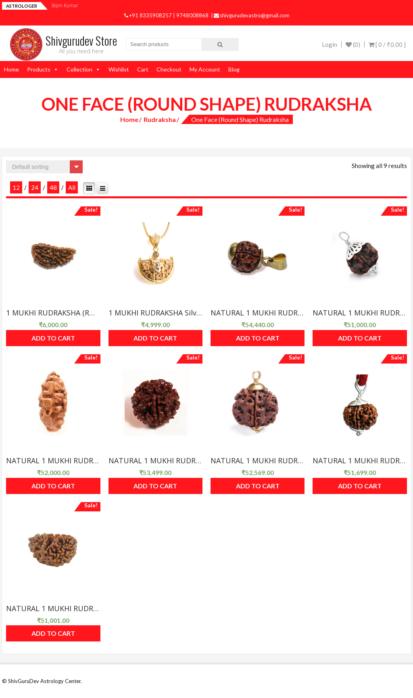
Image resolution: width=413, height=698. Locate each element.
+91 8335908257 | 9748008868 (167, 15)
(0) (353, 44)
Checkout (168, 69)
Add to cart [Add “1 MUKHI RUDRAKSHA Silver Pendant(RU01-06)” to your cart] (155, 338)
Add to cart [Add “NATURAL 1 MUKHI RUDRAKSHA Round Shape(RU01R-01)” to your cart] (360, 338)
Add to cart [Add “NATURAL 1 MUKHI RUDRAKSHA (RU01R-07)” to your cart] (258, 338)
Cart (142, 69)
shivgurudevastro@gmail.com (252, 15)
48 (53, 187)
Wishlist (118, 69)
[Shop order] (44, 166)
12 (16, 187)
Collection (79, 69)
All (71, 187)
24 (34, 187)
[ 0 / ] (387, 44)
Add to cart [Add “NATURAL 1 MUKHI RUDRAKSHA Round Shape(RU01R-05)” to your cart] (360, 486)
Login (329, 44)
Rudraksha (160, 119)
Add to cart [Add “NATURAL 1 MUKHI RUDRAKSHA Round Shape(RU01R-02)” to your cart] (53, 486)
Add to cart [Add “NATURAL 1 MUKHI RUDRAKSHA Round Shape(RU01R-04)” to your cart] (258, 486)
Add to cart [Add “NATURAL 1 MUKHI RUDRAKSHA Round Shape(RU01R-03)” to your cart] (155, 486)
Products (38, 69)
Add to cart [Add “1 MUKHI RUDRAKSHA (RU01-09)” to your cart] (53, 338)
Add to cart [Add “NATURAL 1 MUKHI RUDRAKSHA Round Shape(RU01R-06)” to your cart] (53, 633)
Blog (234, 69)
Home (11, 69)
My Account (205, 69)
